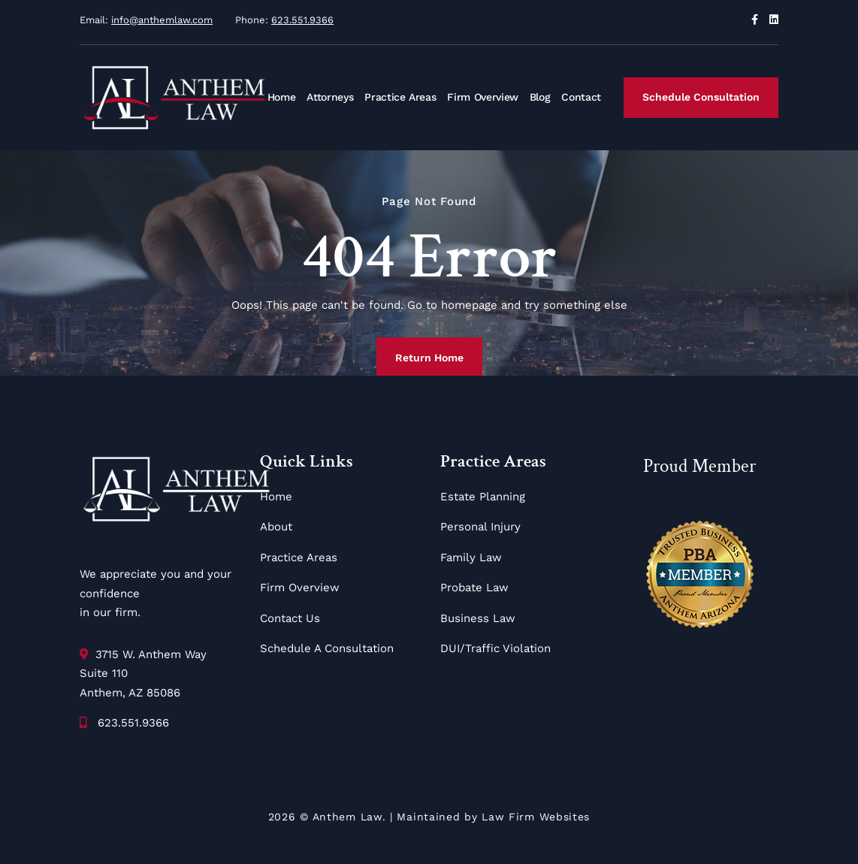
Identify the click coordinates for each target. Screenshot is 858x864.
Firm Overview (482, 97)
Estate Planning (482, 496)
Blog (540, 97)
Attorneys (330, 97)
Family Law (471, 557)
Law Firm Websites (536, 817)
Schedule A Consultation (327, 648)
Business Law (477, 618)
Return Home (429, 358)
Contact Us (290, 618)
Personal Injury (480, 526)
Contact (581, 97)
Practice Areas (400, 97)
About (276, 526)
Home (281, 97)
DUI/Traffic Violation (495, 648)
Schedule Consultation (701, 97)
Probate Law (474, 587)
